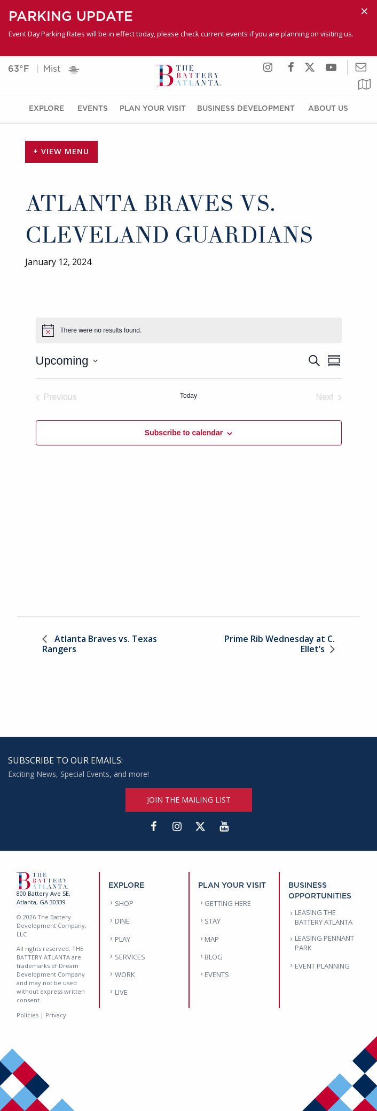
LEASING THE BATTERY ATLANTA (323, 917)
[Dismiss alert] (364, 11)
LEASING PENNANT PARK (324, 943)
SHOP (124, 903)
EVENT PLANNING (322, 966)
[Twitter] (200, 826)
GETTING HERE (228, 903)
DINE (122, 921)
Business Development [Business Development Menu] (246, 108)
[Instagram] (176, 826)
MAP (212, 939)
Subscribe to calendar (184, 432)
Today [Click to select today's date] (188, 395)
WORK (125, 974)
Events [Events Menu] (92, 108)
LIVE (121, 992)
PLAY (122, 939)
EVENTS (217, 974)
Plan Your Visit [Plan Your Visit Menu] (153, 108)
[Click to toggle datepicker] (67, 360)
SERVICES (130, 957)
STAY (213, 921)
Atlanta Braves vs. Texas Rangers (99, 643)
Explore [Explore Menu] (46, 108)
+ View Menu (61, 151)
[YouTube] (223, 826)
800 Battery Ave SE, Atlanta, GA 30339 (43, 897)
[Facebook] (153, 826)
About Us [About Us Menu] (328, 108)
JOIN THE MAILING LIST (189, 800)
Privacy (55, 1015)
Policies (27, 1015)
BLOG (214, 957)
